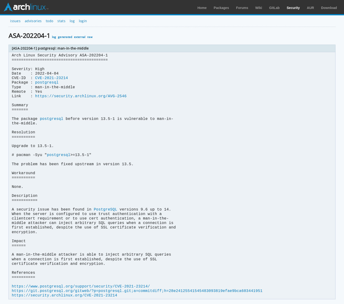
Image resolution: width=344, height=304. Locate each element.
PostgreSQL (105, 209)
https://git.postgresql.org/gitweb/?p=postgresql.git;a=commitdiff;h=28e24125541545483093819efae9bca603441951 (137, 291)
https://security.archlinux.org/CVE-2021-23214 (64, 295)
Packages (221, 8)
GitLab (274, 8)
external (80, 37)
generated (65, 37)
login (83, 21)
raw (89, 37)
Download (329, 8)
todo (49, 21)
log (72, 21)
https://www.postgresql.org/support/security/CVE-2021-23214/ (81, 286)
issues (15, 21)
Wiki (258, 8)
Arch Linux (26, 7)
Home (202, 8)
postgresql (47, 82)
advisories (33, 21)
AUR (310, 8)
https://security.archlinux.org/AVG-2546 (81, 96)
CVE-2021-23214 (51, 78)
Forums (242, 8)
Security (293, 8)
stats (61, 21)
